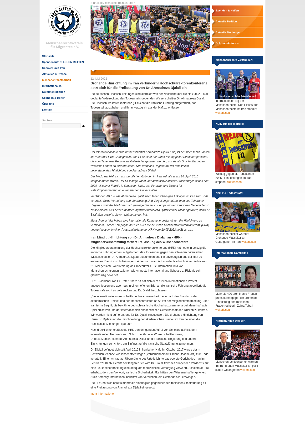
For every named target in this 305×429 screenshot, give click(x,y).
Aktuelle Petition (226, 21)
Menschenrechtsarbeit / (120, 3)
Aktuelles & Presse (54, 73)
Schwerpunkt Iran (53, 68)
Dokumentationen (53, 91)
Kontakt (47, 109)
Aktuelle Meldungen (228, 32)
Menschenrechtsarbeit (56, 79)
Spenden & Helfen (53, 97)
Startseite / (97, 3)
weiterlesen (222, 112)
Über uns (48, 103)
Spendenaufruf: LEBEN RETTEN (63, 62)
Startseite (48, 56)
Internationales (51, 85)
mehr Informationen (103, 393)
